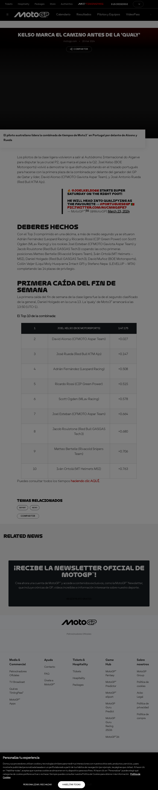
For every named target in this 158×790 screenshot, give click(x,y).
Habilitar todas (71, 785)
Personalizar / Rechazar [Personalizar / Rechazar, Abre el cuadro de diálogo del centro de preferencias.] (37, 785)
